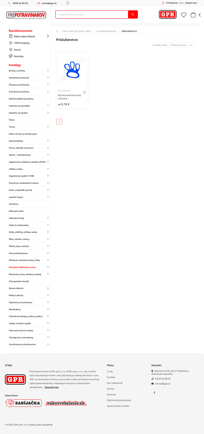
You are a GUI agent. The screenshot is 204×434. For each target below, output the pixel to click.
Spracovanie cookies (118, 406)
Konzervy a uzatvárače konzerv (28, 183)
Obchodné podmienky (119, 400)
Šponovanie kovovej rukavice (69, 97)
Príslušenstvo (64, 91)
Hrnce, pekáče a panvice (28, 147)
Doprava (111, 394)
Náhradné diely (28, 218)
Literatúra (13, 204)
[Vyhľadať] (133, 14)
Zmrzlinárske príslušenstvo (28, 344)
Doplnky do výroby (28, 112)
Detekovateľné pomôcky (21, 99)
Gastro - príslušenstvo (28, 154)
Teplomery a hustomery (28, 302)
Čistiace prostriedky (28, 84)
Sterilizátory (28, 309)
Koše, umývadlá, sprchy (28, 190)
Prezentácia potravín (28, 77)
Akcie (15, 50)
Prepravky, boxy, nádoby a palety (28, 274)
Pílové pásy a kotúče (28, 246)
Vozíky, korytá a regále (28, 323)
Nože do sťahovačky (28, 225)
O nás (110, 371)
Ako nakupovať (115, 383)
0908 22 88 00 (20, 3)
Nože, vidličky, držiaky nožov (28, 232)
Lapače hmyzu (28, 197)
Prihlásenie (172, 3)
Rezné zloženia (28, 288)
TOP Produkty (19, 43)
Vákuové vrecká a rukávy (28, 330)
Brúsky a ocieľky (28, 70)
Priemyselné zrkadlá (19, 281)
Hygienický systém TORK (28, 175)
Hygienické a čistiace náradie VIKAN (28, 162)
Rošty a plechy (28, 295)
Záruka (110, 388)
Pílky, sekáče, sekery (28, 239)
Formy (28, 126)
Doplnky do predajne (28, 105)
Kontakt (111, 377)
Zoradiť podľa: (159, 45)
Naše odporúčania (28, 36)
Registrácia (191, 3)
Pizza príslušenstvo (28, 253)
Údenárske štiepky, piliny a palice (28, 316)
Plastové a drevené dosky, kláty (28, 260)
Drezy (11, 120)
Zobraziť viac (52, 387)
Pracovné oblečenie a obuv (28, 267)
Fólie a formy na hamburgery (23, 134)
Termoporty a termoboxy (28, 337)
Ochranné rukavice (106, 31)
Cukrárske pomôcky (28, 91)
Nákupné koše (16, 211)
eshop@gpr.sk (49, 3)
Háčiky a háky (28, 168)
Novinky (16, 56)
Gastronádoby (28, 140)
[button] (193, 15)
